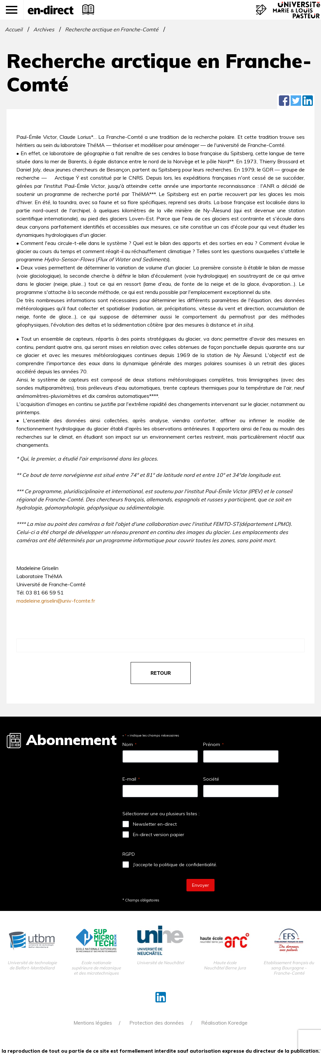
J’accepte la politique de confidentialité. (175, 865)
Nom (129, 744)
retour (161, 673)
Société (211, 779)
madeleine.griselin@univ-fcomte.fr (55, 600)
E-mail (131, 779)
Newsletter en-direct (155, 824)
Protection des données (156, 1023)
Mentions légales (92, 1023)
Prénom (213, 744)
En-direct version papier (158, 834)
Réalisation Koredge (224, 1023)
